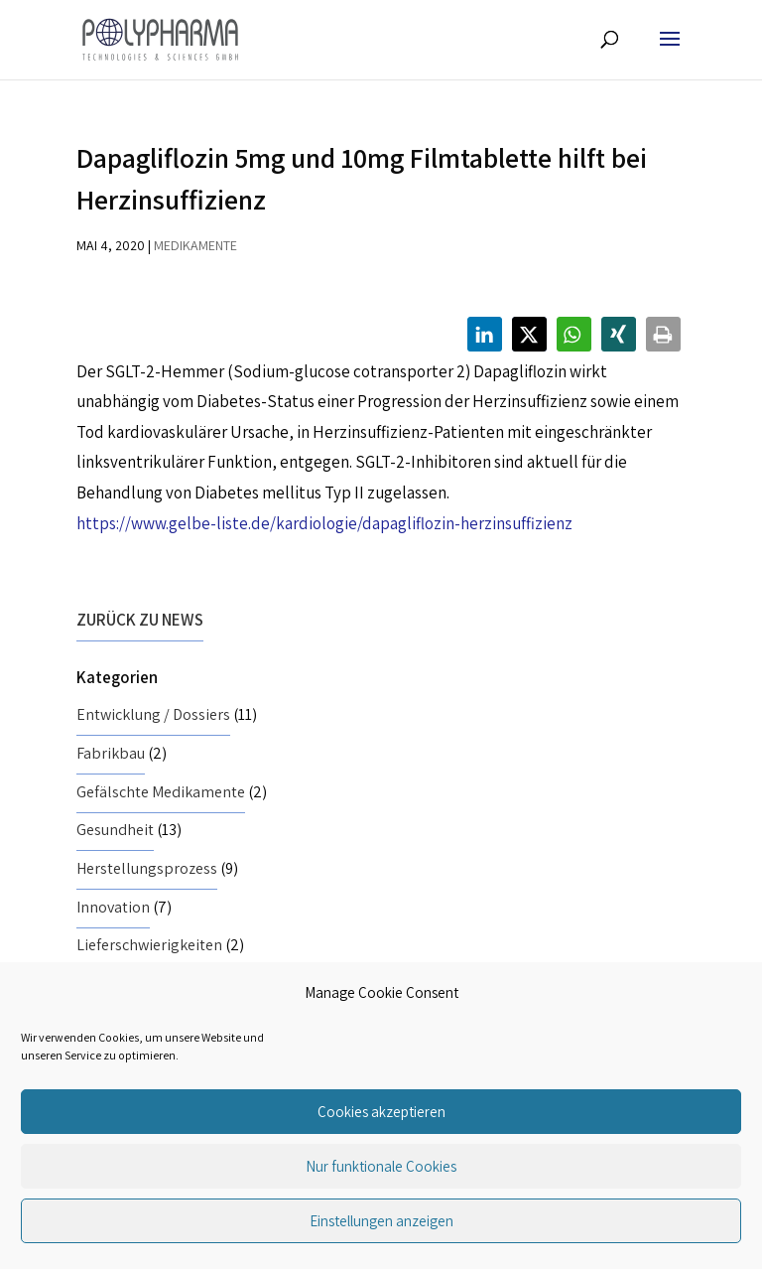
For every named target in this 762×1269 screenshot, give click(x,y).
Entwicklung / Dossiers (153, 714)
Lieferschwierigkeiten (149, 944)
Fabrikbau (110, 753)
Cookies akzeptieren (381, 1111)
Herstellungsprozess (146, 868)
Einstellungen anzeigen (381, 1220)
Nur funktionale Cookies (381, 1166)
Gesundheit (115, 829)
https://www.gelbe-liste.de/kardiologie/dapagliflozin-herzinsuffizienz (324, 523)
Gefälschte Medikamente (160, 791)
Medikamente (195, 245)
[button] (484, 334)
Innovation (113, 907)
